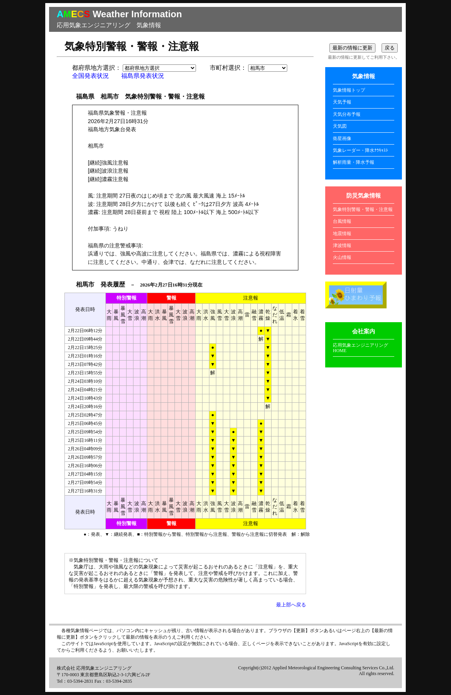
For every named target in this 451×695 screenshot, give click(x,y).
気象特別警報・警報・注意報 (363, 209)
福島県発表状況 (142, 75)
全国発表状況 (90, 75)
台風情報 (342, 221)
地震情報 (342, 233)
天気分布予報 (346, 114)
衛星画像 (342, 138)
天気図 (340, 126)
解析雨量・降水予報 (353, 162)
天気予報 (342, 102)
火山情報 (342, 257)
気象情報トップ (349, 90)
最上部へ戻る (291, 605)
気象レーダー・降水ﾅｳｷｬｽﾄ (360, 150)
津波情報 (342, 245)
